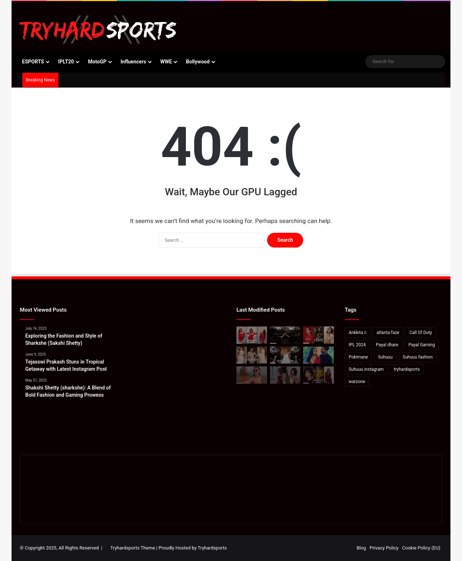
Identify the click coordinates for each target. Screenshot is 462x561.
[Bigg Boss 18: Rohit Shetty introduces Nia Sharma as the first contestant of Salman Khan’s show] (285, 355)
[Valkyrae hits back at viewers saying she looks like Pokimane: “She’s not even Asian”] (285, 375)
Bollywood (197, 61)
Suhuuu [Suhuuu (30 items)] (385, 357)
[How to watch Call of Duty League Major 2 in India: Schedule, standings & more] (285, 335)
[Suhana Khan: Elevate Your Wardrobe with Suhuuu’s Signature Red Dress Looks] (251, 335)
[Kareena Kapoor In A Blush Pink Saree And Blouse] (251, 355)
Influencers (133, 61)
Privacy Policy (384, 548)
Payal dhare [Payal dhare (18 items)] (387, 344)
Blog (361, 548)
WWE (166, 61)
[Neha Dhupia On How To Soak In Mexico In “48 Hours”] (251, 375)
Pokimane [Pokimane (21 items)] (358, 357)
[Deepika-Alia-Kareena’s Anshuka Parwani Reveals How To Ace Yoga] (318, 335)
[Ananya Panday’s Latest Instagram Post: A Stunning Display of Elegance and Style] (318, 375)
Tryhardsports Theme (132, 548)
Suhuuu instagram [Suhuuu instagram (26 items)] (366, 369)
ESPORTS (33, 61)
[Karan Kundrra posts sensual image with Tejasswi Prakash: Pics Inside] (318, 355)
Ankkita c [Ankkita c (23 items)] (357, 332)
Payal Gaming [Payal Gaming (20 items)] (421, 344)
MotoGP (97, 61)
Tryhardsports (212, 548)
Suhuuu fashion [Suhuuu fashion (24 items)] (418, 357)
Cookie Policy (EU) (421, 548)
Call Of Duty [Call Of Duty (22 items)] (420, 332)
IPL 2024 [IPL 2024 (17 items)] (357, 344)
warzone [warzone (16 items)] (357, 381)
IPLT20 (66, 61)
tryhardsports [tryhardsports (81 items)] (407, 369)
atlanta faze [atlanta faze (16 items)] (387, 332)
